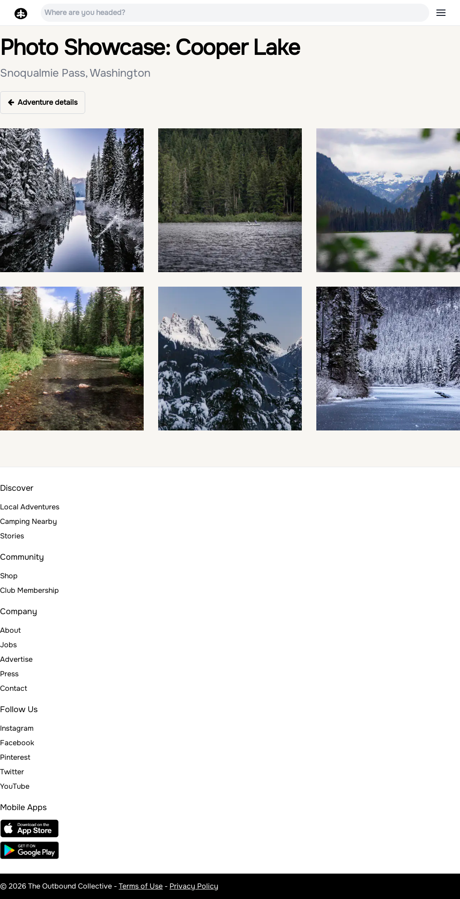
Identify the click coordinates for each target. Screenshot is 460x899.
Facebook (17, 743)
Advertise (16, 659)
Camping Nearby (28, 521)
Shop (9, 576)
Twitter (12, 772)
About (10, 630)
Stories (12, 536)
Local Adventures (29, 507)
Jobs (8, 645)
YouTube (14, 786)
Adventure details (42, 102)
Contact (13, 688)
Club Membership (29, 590)
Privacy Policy (193, 886)
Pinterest (15, 757)
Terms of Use (141, 886)
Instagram (17, 728)
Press (9, 674)
